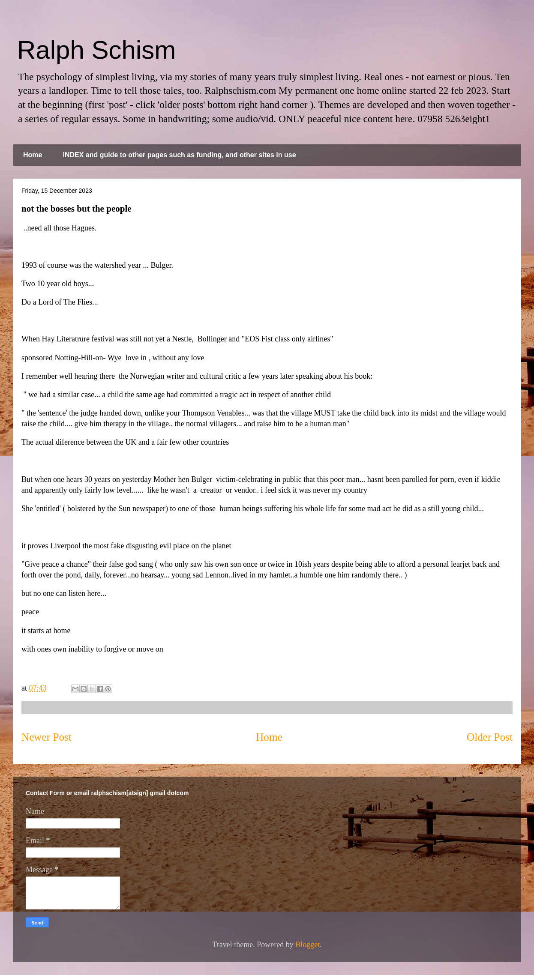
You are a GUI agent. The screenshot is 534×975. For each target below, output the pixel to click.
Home (32, 155)
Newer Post (46, 737)
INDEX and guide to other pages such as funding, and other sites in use (179, 155)
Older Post (490, 737)
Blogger (307, 944)
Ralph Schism (96, 50)
